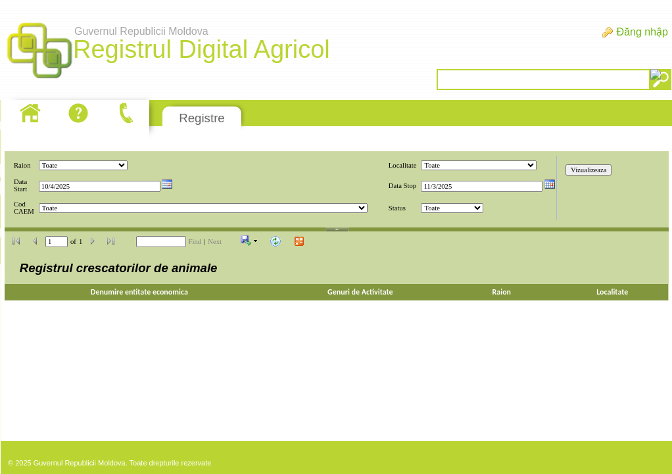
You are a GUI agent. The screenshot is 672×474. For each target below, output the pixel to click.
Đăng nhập (642, 31)
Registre (201, 118)
